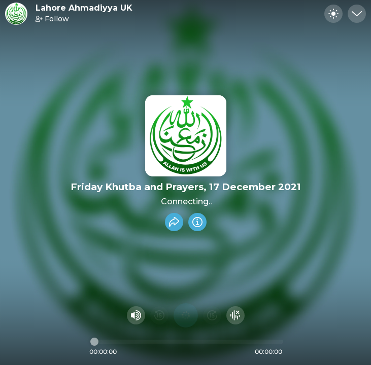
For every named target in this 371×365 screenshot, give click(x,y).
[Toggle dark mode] (333, 14)
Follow (52, 18)
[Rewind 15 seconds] (159, 315)
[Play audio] (186, 315)
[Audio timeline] (186, 342)
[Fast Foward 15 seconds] (212, 315)
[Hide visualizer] (235, 315)
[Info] (197, 222)
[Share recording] (174, 222)
